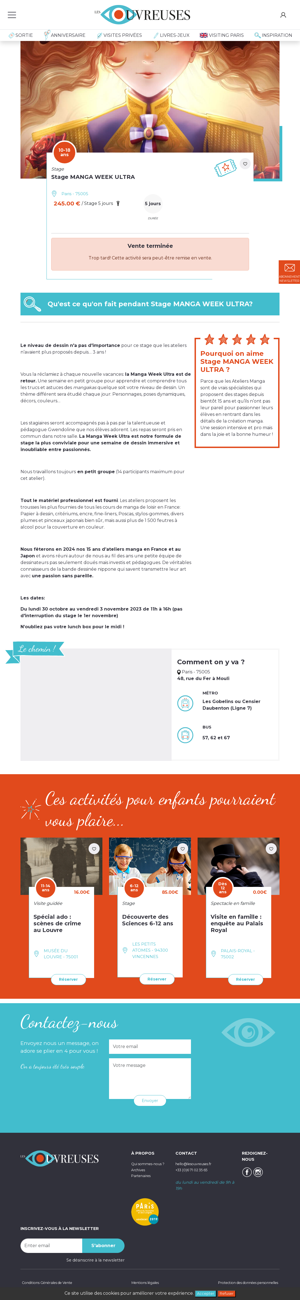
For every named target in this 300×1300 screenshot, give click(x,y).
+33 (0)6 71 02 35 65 (195, 1168)
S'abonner (103, 1244)
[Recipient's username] (51, 1244)
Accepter (203, 1293)
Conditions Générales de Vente (51, 1282)
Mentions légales (143, 1282)
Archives (139, 1174)
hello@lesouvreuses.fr (197, 1162)
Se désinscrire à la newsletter (95, 1259)
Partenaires (142, 1180)
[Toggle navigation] (11, 15)
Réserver (66, 979)
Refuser (228, 1293)
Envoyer (150, 1099)
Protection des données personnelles (241, 1282)
